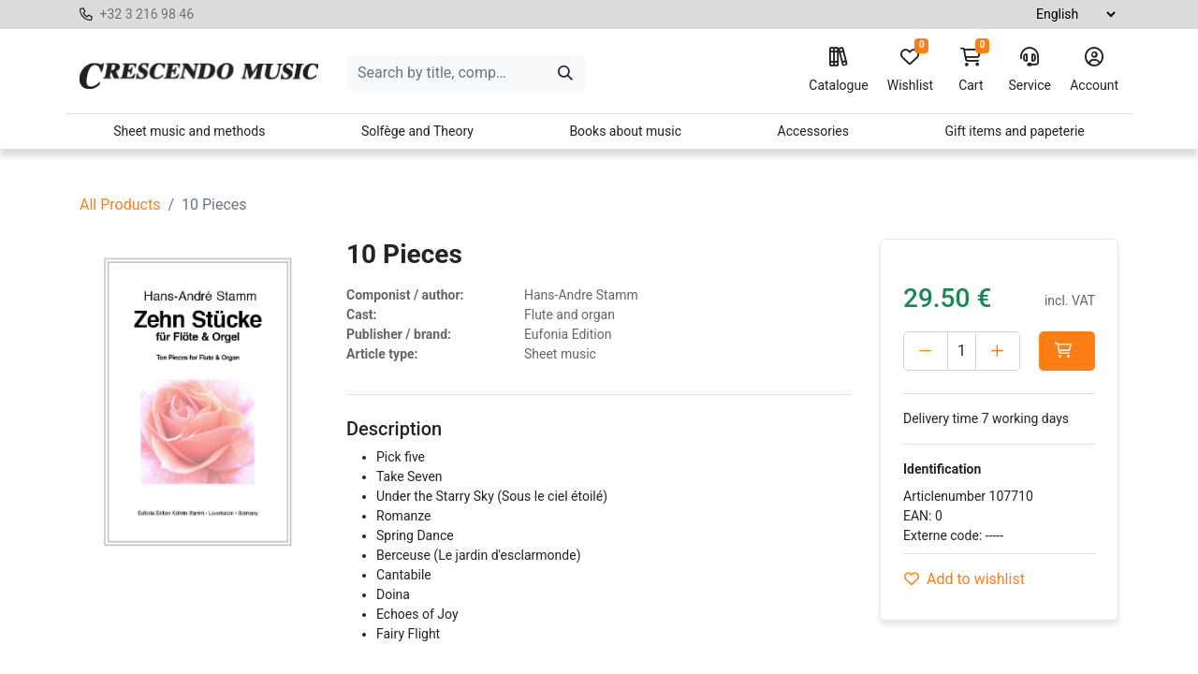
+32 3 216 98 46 (146, 14)
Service (1029, 70)
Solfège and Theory (417, 131)
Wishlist (910, 70)
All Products (120, 204)
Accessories (813, 131)
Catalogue (838, 70)
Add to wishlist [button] (964, 579)
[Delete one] (925, 351)
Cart (970, 70)
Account (1094, 70)
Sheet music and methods (189, 131)
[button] (1067, 351)
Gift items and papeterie (1014, 131)
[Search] (565, 73)
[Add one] (997, 351)
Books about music (625, 131)
